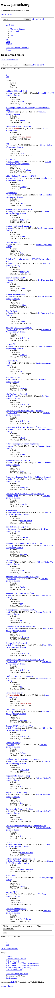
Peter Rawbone (13, 162)
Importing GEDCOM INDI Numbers (20, 593)
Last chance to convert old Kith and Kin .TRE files (25, 660)
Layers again (10, 560)
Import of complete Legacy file (17, 527)
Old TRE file (10, 344)
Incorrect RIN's (11, 892)
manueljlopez (13, 496)
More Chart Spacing (13, 743)
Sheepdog (11, 178)
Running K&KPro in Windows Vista (19, 726)
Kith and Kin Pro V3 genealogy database (28, 163)
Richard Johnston (14, 844)
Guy (9, 245)
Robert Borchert (14, 512)
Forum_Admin (13, 128)
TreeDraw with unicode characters (19, 226)
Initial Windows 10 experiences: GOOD (21, 176)
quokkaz (11, 297)
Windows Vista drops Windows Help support (23, 759)
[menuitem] (17, 29)
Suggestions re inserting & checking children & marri (26, 826)
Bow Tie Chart (11, 311)
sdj (9, 612)
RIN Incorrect (11, 875)
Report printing (11, 510)
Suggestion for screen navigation (18, 792)
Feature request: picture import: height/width (22, 444)
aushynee (11, 380)
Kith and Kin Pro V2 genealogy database (29, 845)
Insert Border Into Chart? (15, 278)
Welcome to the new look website (18, 126)
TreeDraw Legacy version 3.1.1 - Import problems (25, 494)
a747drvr (11, 745)
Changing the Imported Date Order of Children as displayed (28, 477)
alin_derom (12, 529)
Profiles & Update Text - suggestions (19, 676)
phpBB (13, 982)
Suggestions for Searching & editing (19, 809)
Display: (11, 926)
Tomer (10, 145)
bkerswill (11, 346)
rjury (9, 595)
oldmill (10, 878)
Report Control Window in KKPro (19, 209)
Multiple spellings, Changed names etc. (20, 859)
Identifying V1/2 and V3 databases (19, 328)
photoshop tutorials (13, 377)
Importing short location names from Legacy (22, 577)
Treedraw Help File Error (15, 709)
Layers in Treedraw (13, 243)
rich (9, 678)
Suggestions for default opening (18, 776)
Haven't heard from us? (14, 693)
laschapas (11, 546)
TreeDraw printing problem (16, 909)
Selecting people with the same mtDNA (21, 610)
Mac (7, 143)
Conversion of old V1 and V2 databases (21, 626)
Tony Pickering (13, 911)
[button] (7, 77)
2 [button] (6, 75)
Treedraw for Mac (12, 361)
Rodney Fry (12, 211)
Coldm (10, 280)
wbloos (10, 228)
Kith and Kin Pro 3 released (16, 643)
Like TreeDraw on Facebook (16, 394)
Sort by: (27, 926)
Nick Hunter (12, 330)
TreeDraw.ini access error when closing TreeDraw (24, 411)
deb (9, 363)
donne (10, 93)
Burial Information (13, 842)
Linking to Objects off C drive (17, 91)
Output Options (11, 193)
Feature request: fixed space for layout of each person (26, 427)
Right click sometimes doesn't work (19, 460)
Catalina (11, 195)
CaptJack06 (12, 579)
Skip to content (6, 14)
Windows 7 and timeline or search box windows (24, 543)
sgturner (11, 112)
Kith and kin (10, 160)
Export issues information (15, 294)
